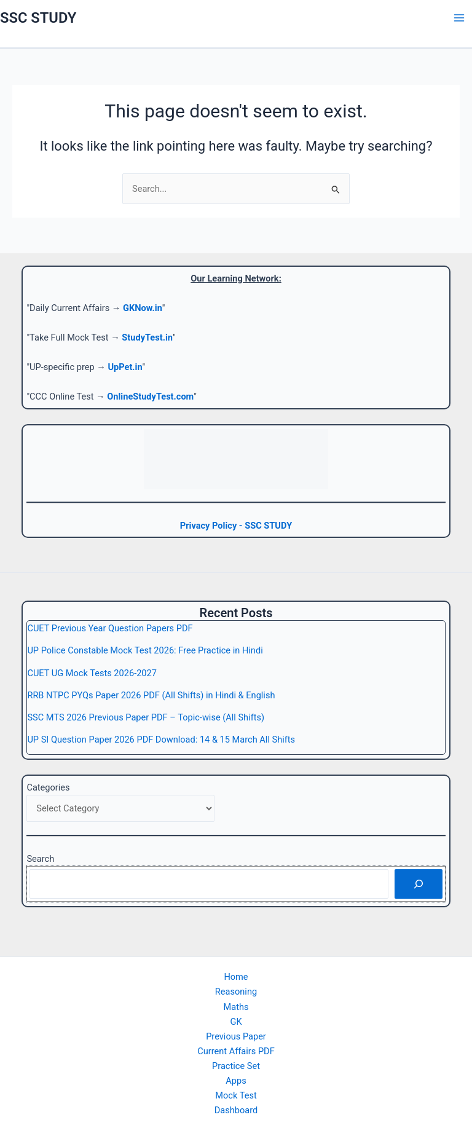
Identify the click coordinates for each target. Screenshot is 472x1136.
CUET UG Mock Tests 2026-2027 (92, 673)
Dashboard (236, 1110)
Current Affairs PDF (235, 1051)
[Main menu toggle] (459, 18)
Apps (236, 1080)
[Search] (418, 884)
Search (40, 858)
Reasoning (236, 991)
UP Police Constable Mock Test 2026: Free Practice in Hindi (144, 650)
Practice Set (236, 1065)
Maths (236, 1006)
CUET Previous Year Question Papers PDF (109, 628)
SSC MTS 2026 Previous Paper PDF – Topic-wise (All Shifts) (145, 717)
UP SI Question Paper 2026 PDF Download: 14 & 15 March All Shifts (161, 739)
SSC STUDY (38, 17)
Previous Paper (236, 1036)
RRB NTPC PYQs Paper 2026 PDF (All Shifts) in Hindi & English (151, 695)
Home (236, 976)
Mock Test (235, 1095)
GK (236, 1021)
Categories (47, 787)
